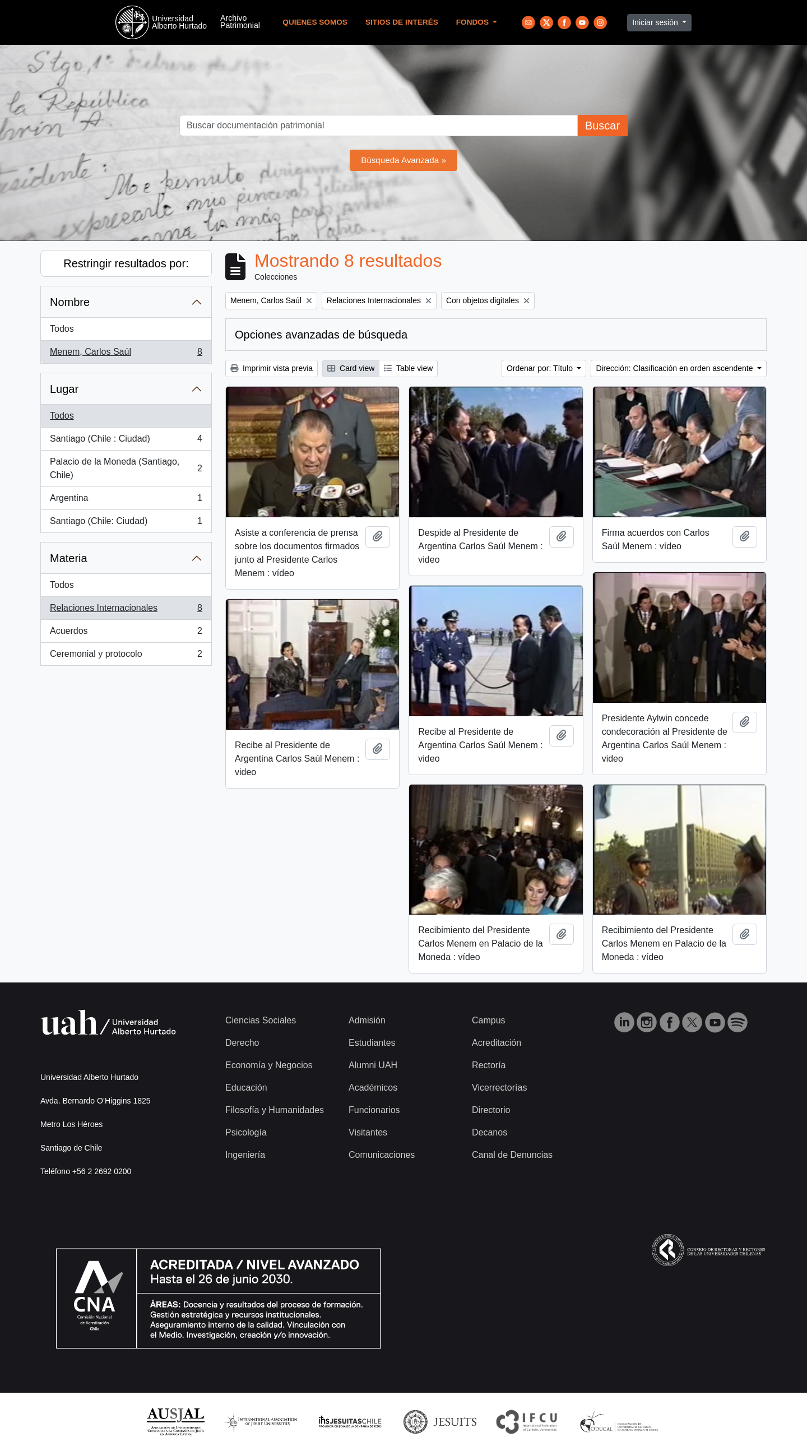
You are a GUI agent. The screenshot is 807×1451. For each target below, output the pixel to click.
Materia (68, 558)
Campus (488, 1020)
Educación (246, 1087)
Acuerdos (125, 633)
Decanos (489, 1132)
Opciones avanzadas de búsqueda (321, 334)
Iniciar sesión (656, 22)
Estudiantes (372, 1042)
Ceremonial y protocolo (125, 656)
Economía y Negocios (269, 1065)
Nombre (70, 302)
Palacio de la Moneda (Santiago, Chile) (125, 468)
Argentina (125, 500)
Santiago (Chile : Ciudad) (125, 441)
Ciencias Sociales (260, 1020)
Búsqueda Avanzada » (403, 160)
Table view (408, 368)
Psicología (246, 1132)
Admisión (367, 1020)
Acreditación (496, 1042)
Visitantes (368, 1132)
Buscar (602, 125)
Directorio (491, 1110)
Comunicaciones (382, 1155)
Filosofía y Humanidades (274, 1110)
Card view (350, 368)
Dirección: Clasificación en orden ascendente (675, 368)
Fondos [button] (473, 22)
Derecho (242, 1042)
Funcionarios (374, 1110)
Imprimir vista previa (271, 368)
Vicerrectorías (499, 1087)
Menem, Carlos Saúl (125, 354)
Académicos (373, 1087)
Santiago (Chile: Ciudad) (125, 523)
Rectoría (488, 1065)
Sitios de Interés (401, 22)
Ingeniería (245, 1155)
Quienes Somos (314, 22)
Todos (62, 328)
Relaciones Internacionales (125, 610)
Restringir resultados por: (125, 263)
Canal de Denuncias (512, 1155)
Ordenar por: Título (541, 368)
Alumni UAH (373, 1065)
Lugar (64, 389)
